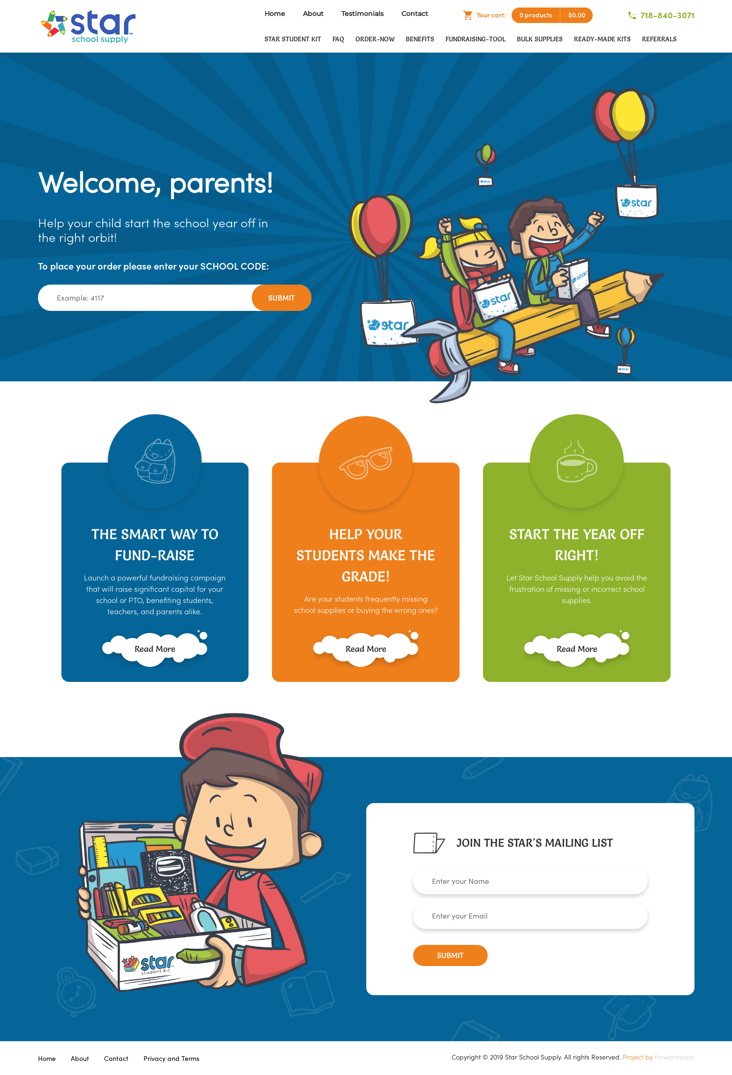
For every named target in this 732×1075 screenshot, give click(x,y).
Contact (414, 13)
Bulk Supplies (540, 39)
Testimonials (362, 13)
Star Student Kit (292, 39)
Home (274, 13)
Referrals (659, 39)
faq (338, 39)
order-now (374, 39)
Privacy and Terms (171, 1058)
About (313, 13)
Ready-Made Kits (602, 39)
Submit (281, 297)
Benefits (420, 39)
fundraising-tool (475, 39)
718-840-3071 (661, 15)
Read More (155, 648)
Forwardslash (674, 1057)
